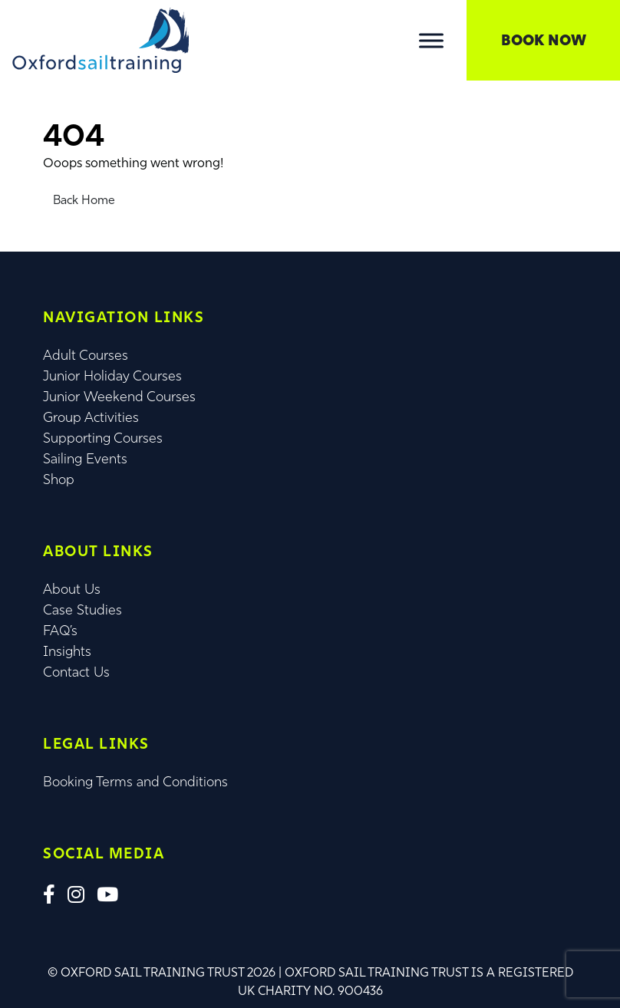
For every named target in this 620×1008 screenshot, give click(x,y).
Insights (67, 651)
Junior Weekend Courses (119, 396)
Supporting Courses (103, 438)
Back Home (84, 200)
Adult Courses (85, 355)
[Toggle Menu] (431, 40)
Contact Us (76, 672)
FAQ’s (60, 630)
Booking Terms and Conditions (135, 781)
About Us (72, 589)
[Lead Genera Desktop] (101, 38)
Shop (58, 479)
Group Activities (91, 417)
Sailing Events (85, 458)
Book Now (543, 40)
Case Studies (82, 609)
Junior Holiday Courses (112, 375)
